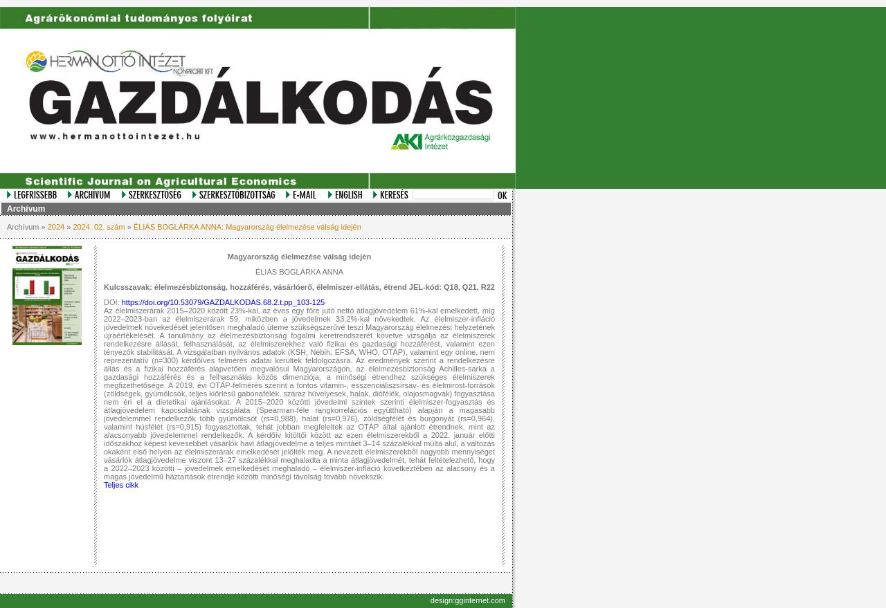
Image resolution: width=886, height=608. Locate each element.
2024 (56, 227)
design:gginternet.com (468, 600)
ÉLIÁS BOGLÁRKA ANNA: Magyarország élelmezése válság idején (247, 227)
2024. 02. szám (99, 227)
